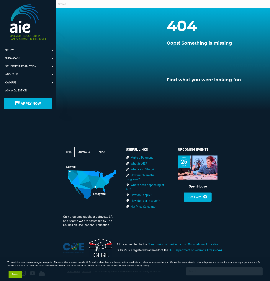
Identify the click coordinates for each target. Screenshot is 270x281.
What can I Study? (142, 169)
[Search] (163, 4)
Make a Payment (142, 157)
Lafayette (99, 193)
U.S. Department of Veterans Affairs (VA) (195, 250)
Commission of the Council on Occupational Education (183, 244)
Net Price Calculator (143, 206)
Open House (198, 186)
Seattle (71, 167)
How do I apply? (141, 195)
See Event (198, 197)
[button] (143, 60)
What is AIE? (139, 163)
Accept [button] (15, 274)
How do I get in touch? (145, 201)
